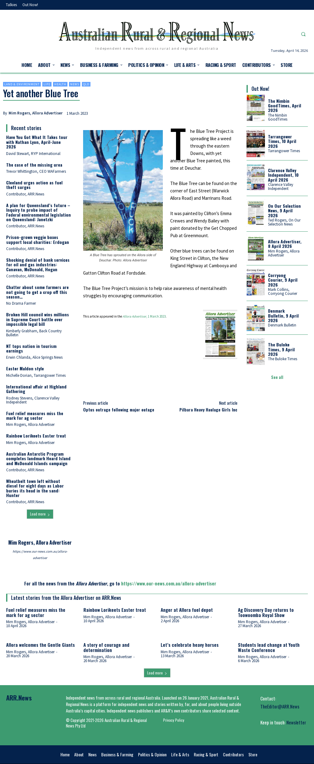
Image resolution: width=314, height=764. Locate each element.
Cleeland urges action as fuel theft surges (34, 184)
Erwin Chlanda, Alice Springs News (34, 357)
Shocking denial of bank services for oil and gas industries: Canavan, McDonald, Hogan (38, 264)
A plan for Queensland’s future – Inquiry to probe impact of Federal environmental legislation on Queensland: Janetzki (38, 212)
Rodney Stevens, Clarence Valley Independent (32, 400)
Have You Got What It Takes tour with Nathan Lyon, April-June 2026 (36, 142)
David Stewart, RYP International (33, 153)
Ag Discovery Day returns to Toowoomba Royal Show (266, 612)
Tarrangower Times (284, 150)
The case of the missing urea (34, 164)
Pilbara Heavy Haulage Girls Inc (208, 409)
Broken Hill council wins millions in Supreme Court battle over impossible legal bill (37, 319)
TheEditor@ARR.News (279, 706)
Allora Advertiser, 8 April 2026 (284, 243)
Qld (86, 84)
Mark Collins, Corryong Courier (282, 291)
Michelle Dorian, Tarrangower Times (36, 375)
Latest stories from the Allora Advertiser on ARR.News (66, 597)
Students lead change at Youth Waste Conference (269, 647)
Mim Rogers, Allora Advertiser (36, 113)
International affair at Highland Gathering (36, 388)
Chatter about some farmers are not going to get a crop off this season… (37, 292)
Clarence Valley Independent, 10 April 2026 (283, 175)
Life (47, 84)
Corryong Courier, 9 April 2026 (282, 280)
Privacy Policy (173, 720)
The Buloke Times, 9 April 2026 (281, 349)
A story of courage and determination (106, 647)
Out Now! (260, 88)
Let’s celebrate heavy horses (190, 644)
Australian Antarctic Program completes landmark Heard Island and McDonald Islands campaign (38, 458)
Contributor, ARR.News (25, 194)
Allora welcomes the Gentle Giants (40, 644)
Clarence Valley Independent (280, 186)
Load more (40, 513)
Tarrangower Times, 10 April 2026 (282, 141)
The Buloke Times (282, 358)
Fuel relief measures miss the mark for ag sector (34, 415)
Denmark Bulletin (282, 325)
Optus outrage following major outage (118, 409)
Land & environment (22, 84)
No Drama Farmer (21, 303)
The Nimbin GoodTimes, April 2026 (284, 106)
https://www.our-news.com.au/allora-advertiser (40, 554)
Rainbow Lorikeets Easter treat (36, 435)
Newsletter (296, 722)
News (74, 84)
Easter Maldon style (25, 368)
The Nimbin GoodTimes (277, 117)
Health (60, 84)
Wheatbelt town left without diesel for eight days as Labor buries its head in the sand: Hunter (35, 488)
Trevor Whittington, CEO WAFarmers (36, 171)
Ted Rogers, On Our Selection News (284, 222)
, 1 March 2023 (144, 316)
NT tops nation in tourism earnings (31, 348)
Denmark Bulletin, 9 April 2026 (283, 315)
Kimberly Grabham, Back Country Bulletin (34, 333)
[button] (303, 34)
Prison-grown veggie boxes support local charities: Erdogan (37, 239)
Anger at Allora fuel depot (187, 609)
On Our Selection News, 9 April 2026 (284, 210)
